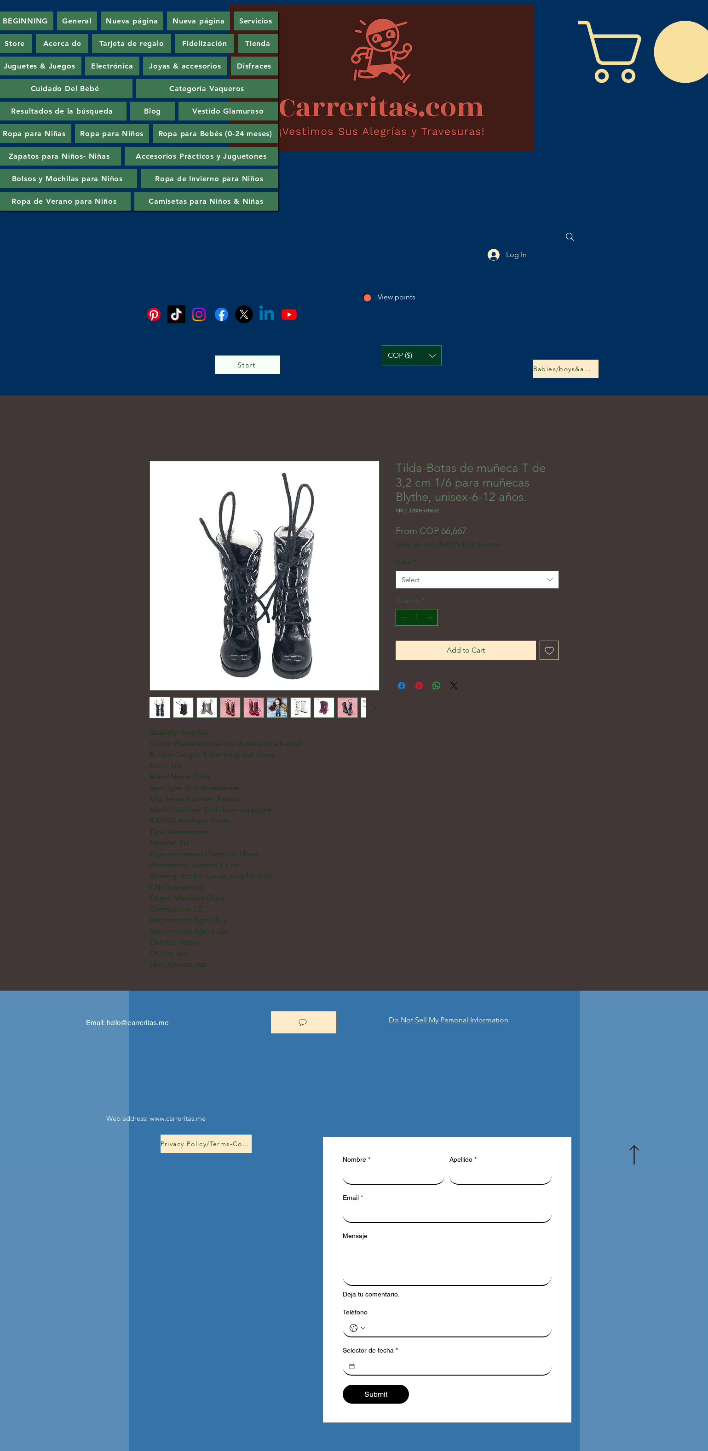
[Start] (247, 365)
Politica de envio (477, 544)
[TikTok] (176, 314)
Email (353, 1198)
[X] (244, 314)
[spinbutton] (417, 617)
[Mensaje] (447, 1264)
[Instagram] (199, 314)
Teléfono (355, 1312)
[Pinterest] (154, 314)
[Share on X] (454, 685)
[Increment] (431, 617)
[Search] (570, 237)
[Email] (444, 1213)
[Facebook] (221, 314)
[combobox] (477, 580)
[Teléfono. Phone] (456, 1328)
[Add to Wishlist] (549, 650)
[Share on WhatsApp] (436, 685)
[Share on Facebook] (401, 685)
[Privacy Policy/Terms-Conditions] (206, 1144)
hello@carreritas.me (138, 1023)
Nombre (356, 1160)
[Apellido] (497, 1175)
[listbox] (412, 355)
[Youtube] (289, 314)
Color (406, 562)
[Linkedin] (267, 314)
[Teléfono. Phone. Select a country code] (357, 1328)
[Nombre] (391, 1175)
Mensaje (355, 1235)
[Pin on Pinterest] (419, 685)
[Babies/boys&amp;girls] (566, 369)
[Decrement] (403, 617)
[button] (412, 355)
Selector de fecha (370, 1350)
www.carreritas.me (178, 1118)
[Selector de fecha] (352, 1366)
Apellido (463, 1160)
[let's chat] (303, 1022)
